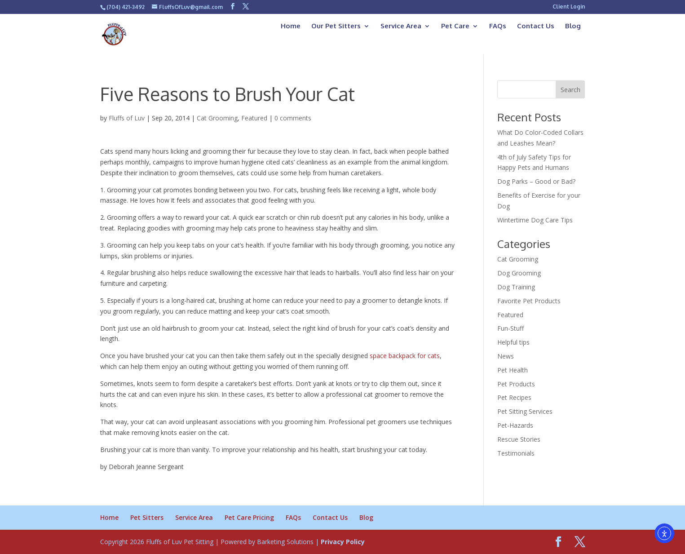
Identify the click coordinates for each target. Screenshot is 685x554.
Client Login (568, 7)
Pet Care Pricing (249, 517)
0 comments (292, 118)
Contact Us (535, 26)
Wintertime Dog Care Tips (535, 220)
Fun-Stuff (510, 328)
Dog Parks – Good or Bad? (536, 181)
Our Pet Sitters (336, 26)
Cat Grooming (217, 118)
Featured (254, 118)
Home (291, 26)
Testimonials (516, 453)
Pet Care (455, 26)
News (505, 356)
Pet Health (512, 370)
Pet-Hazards (515, 425)
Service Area (400, 26)
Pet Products (516, 384)
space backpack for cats (405, 355)
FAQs (497, 26)
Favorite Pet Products (529, 301)
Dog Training (516, 287)
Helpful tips (513, 342)
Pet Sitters (147, 517)
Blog (573, 26)
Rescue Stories (518, 439)
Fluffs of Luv (127, 118)
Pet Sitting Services (524, 411)
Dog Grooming (519, 273)
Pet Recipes (514, 397)
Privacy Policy (343, 541)
